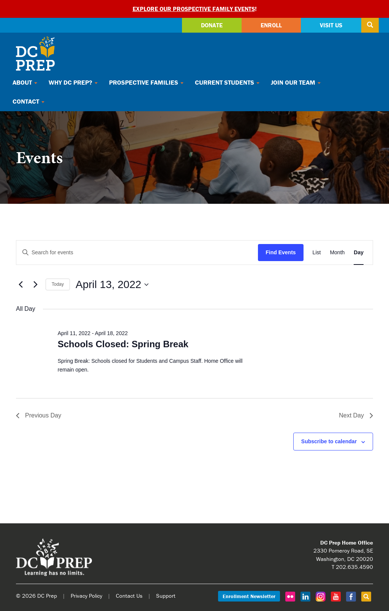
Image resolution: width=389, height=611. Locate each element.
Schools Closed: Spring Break (123, 344)
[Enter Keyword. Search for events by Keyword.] (137, 253)
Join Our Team (296, 82)
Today (58, 284)
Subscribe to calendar (329, 441)
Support (166, 595)
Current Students (227, 82)
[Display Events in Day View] (359, 253)
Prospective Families (146, 82)
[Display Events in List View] (317, 253)
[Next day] (35, 284)
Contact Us (129, 595)
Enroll (271, 25)
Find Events (281, 252)
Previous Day (38, 415)
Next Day (356, 415)
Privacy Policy (86, 595)
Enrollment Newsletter (249, 596)
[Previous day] (20, 284)
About (25, 82)
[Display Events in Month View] (337, 253)
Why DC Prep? (73, 82)
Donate (212, 25)
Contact (28, 101)
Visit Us (331, 25)
